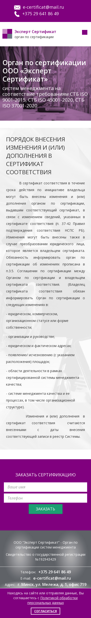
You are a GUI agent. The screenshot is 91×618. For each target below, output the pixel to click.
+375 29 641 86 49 (36, 13)
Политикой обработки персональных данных (52, 600)
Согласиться (45, 611)
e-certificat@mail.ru (39, 7)
